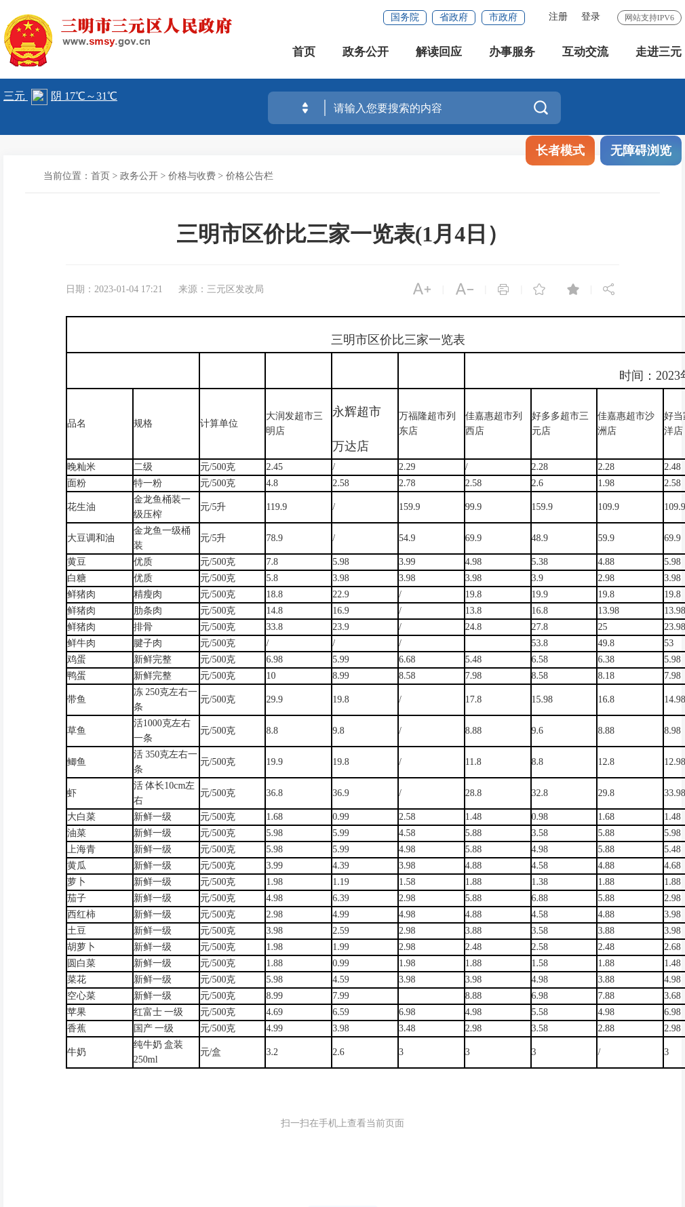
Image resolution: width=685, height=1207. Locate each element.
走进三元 (658, 53)
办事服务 (512, 53)
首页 (303, 53)
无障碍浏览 (640, 150)
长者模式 (560, 150)
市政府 (503, 17)
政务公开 (365, 53)
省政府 (453, 17)
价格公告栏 (249, 176)
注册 (558, 17)
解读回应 (439, 53)
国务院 (405, 17)
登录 (590, 17)
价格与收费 (192, 176)
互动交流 (585, 53)
